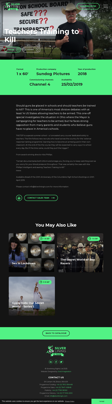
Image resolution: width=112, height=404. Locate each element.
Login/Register (87, 7)
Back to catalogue (56, 334)
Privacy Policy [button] (70, 401)
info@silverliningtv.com (58, 397)
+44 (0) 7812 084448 (64, 386)
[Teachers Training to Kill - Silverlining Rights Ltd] (14, 8)
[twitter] (61, 363)
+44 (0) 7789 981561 (59, 391)
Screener (33, 50)
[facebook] (56, 363)
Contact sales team (39, 199)
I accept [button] (101, 401)
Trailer (12, 50)
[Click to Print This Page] (19, 199)
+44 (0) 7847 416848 (63, 389)
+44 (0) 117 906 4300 (64, 394)
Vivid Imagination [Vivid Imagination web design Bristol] (64, 373)
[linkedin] (51, 363)
